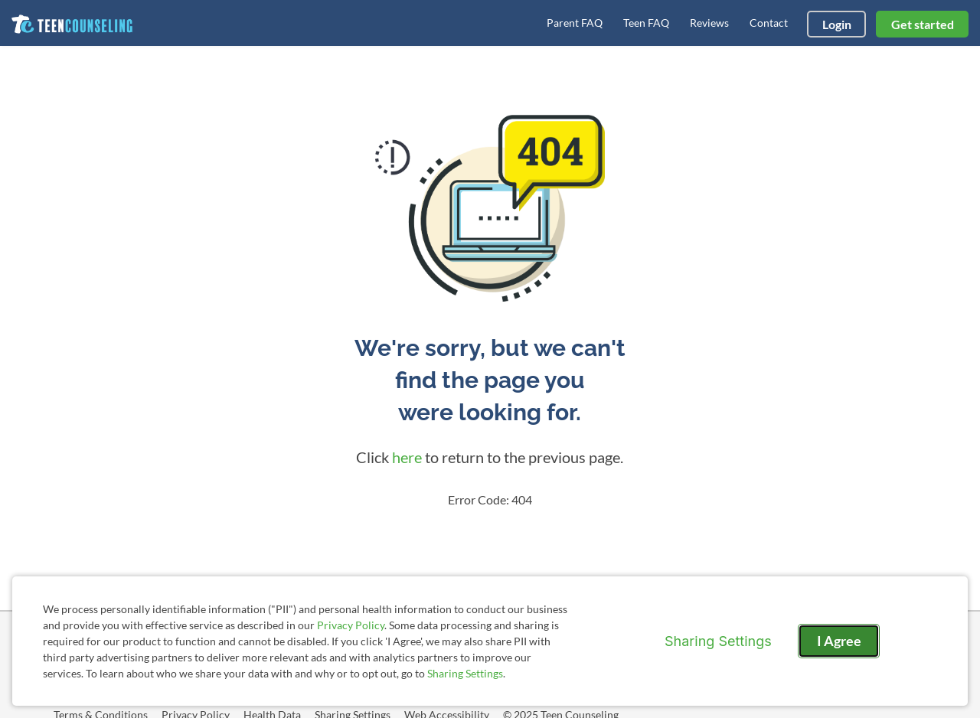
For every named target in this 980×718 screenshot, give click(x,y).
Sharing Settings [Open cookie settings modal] (718, 641)
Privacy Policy (350, 625)
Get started (922, 24)
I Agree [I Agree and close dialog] (839, 640)
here (407, 457)
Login (836, 24)
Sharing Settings (465, 673)
